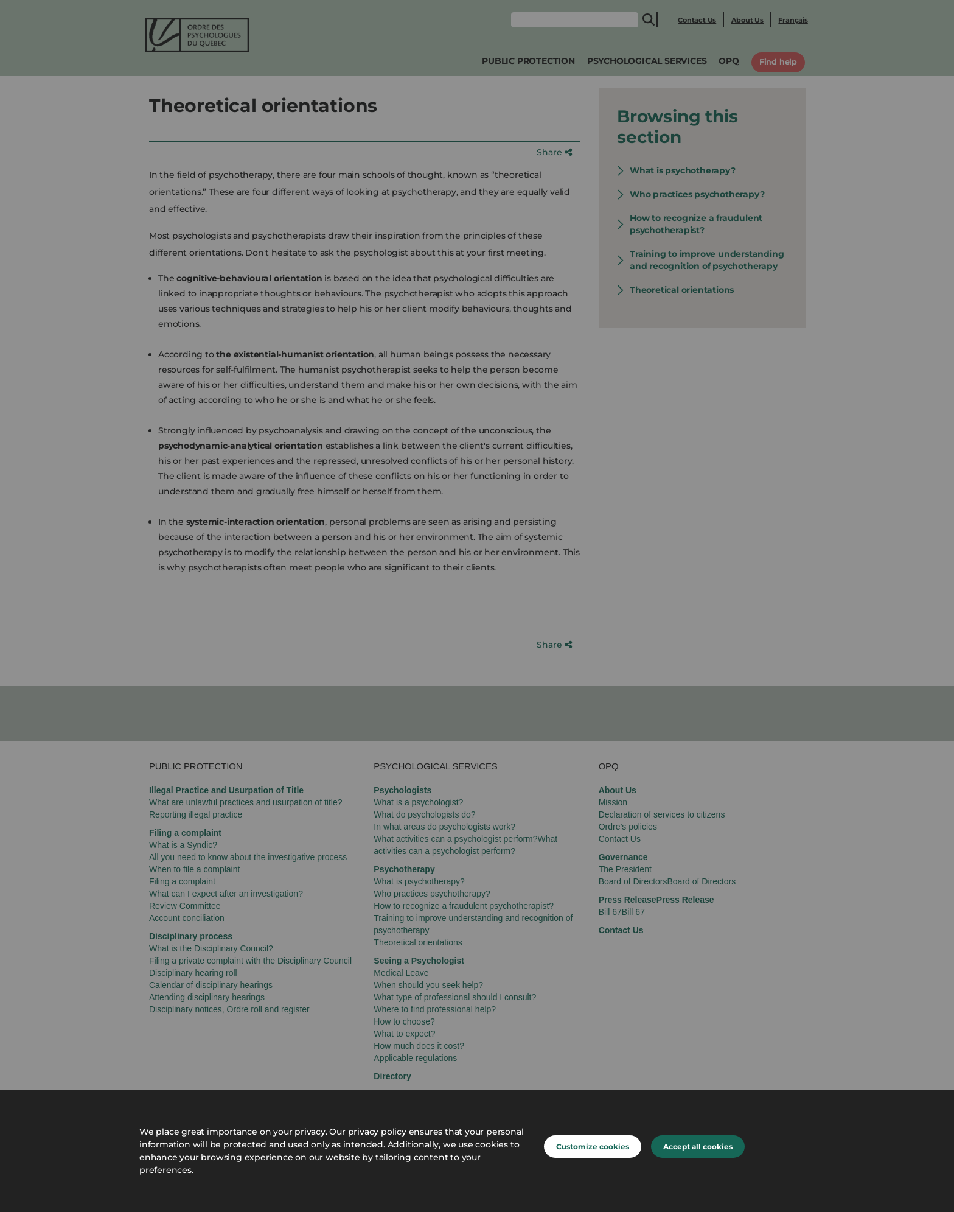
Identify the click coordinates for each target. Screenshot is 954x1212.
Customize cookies (592, 1146)
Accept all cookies (698, 1146)
